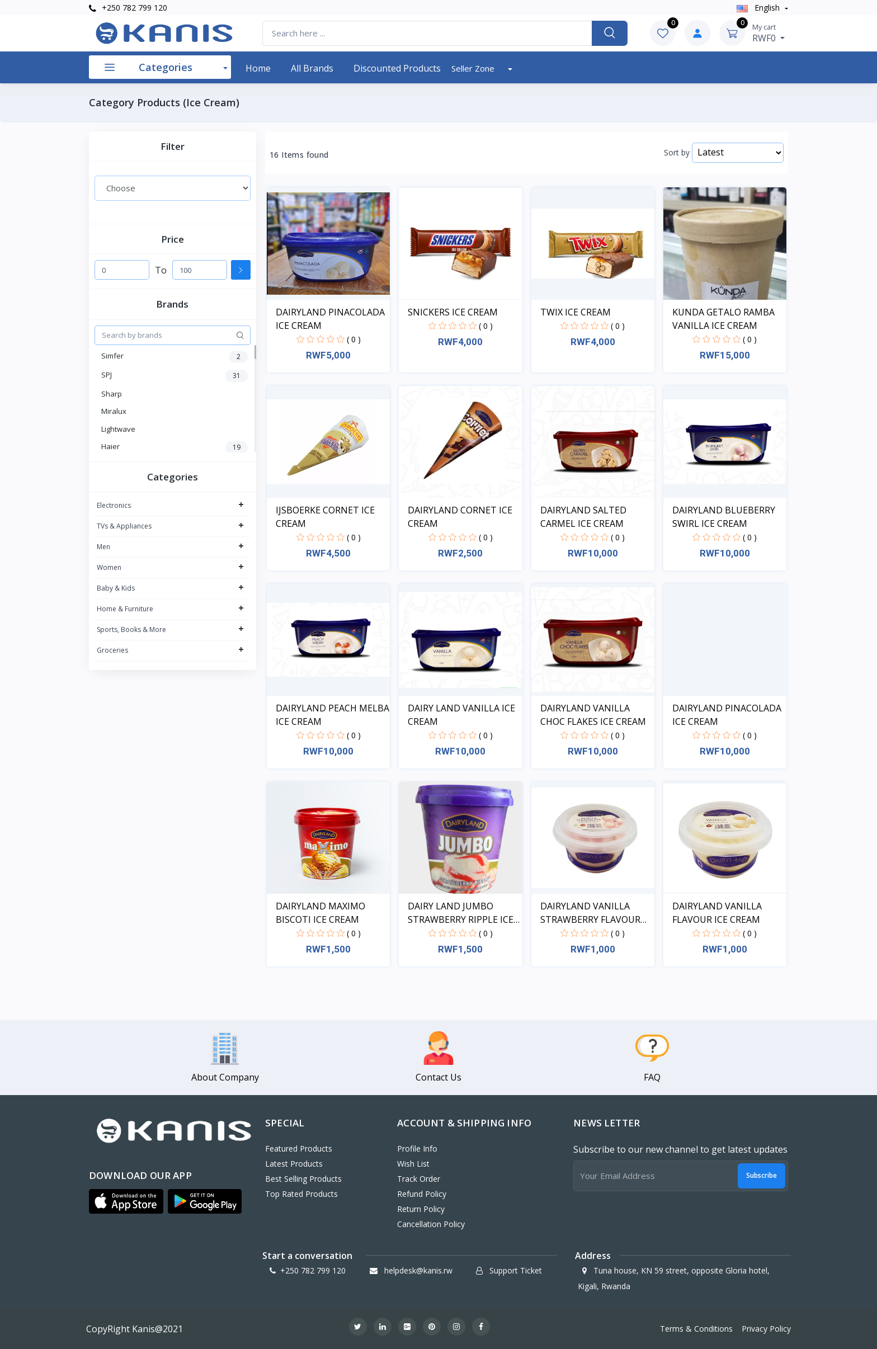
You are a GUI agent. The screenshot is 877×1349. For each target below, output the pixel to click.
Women (109, 567)
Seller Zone (474, 68)
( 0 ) (354, 339)
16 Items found (299, 155)
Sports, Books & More (131, 629)
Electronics (114, 505)
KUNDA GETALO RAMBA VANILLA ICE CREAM (723, 319)
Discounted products (397, 68)
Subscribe (761, 1175)
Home (258, 68)
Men (103, 546)
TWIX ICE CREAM (575, 312)
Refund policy (421, 1193)
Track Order (418, 1178)
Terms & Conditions (696, 1328)
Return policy (421, 1209)
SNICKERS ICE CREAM (453, 312)
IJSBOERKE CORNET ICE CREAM (325, 517)
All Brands (312, 68)
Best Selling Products (303, 1178)
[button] (126, 1201)
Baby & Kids (116, 588)
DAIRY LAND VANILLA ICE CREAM (461, 715)
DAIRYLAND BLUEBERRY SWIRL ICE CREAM (723, 517)
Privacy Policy (766, 1328)
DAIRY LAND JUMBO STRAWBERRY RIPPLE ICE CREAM (460, 913)
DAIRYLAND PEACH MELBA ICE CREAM (332, 715)
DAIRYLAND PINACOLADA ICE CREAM (330, 319)
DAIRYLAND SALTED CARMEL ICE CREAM (583, 517)
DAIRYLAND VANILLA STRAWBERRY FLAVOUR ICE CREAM (590, 913)
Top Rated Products (301, 1193)
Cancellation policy (431, 1224)
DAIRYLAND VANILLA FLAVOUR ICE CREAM (717, 913)
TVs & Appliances (124, 526)
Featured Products (298, 1148)
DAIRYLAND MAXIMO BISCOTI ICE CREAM (320, 913)
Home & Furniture (125, 609)
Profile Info (417, 1148)
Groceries (112, 650)
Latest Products (294, 1163)
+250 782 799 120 (128, 7)
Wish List (413, 1163)
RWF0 (768, 33)
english (759, 7)
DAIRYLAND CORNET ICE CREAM (460, 517)
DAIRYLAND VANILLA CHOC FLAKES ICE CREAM (593, 715)
